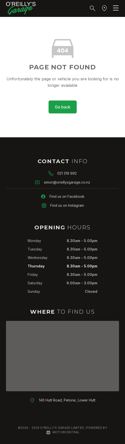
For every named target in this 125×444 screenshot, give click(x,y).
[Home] (21, 7)
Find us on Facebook (67, 196)
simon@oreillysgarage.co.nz (67, 182)
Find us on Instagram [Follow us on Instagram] (67, 205)
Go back (62, 106)
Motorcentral (62, 432)
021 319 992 (67, 173)
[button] (93, 8)
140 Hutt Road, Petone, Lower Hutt (67, 400)
